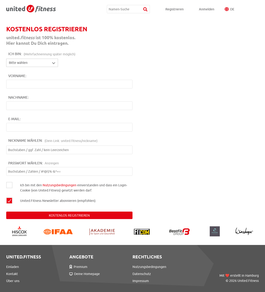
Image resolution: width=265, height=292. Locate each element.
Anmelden (206, 9)
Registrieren (174, 9)
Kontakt (12, 274)
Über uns (12, 281)
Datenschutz (141, 274)
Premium (78, 267)
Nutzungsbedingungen (59, 185)
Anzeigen (52, 163)
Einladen (12, 267)
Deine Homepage (84, 274)
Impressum (140, 281)
